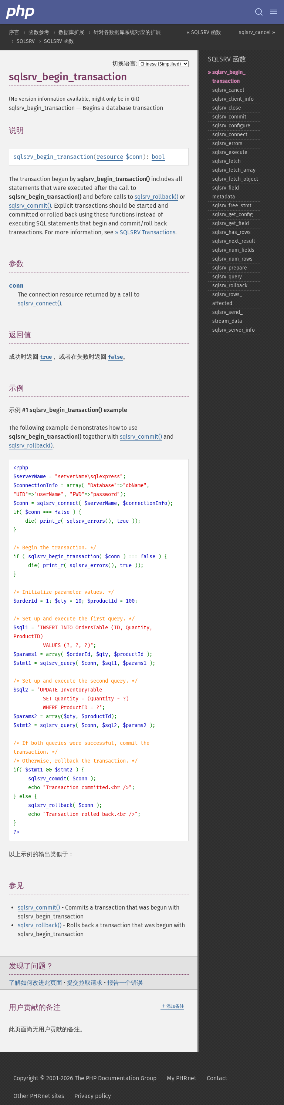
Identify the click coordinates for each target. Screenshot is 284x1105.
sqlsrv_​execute (229, 152)
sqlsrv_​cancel (228, 90)
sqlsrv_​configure (231, 126)
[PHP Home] (21, 12)
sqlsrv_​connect (229, 134)
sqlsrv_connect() (39, 303)
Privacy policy (92, 1095)
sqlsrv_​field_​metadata (226, 192)
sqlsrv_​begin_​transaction (228, 76)
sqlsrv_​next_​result (233, 241)
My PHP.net (181, 1078)
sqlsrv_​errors (227, 143)
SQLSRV (26, 41)
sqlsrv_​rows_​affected (227, 299)
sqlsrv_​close (226, 108)
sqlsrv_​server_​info (233, 330)
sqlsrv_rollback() (156, 196)
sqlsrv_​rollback (229, 285)
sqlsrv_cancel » (257, 32)
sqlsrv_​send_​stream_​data (227, 316)
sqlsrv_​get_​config (232, 214)
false (115, 357)
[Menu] (273, 11)
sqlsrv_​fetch (226, 161)
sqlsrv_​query (227, 277)
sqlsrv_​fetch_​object (235, 179)
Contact (217, 1078)
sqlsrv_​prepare (229, 268)
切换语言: (124, 63)
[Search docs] (258, 11)
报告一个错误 (125, 982)
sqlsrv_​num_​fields (233, 250)
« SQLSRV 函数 (204, 32)
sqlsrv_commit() (30, 205)
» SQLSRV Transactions (145, 232)
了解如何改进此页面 (35, 982)
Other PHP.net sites (38, 1095)
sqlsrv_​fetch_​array (234, 170)
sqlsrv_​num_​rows (232, 259)
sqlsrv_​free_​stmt (231, 205)
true (46, 357)
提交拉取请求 (84, 982)
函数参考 (38, 32)
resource (110, 156)
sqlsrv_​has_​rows (231, 232)
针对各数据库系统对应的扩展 (127, 32)
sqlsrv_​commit (229, 117)
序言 (14, 32)
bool (158, 156)
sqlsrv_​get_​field (230, 223)
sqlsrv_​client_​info (233, 99)
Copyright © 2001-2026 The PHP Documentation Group (84, 1078)
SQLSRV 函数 (59, 41)
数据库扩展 (71, 32)
